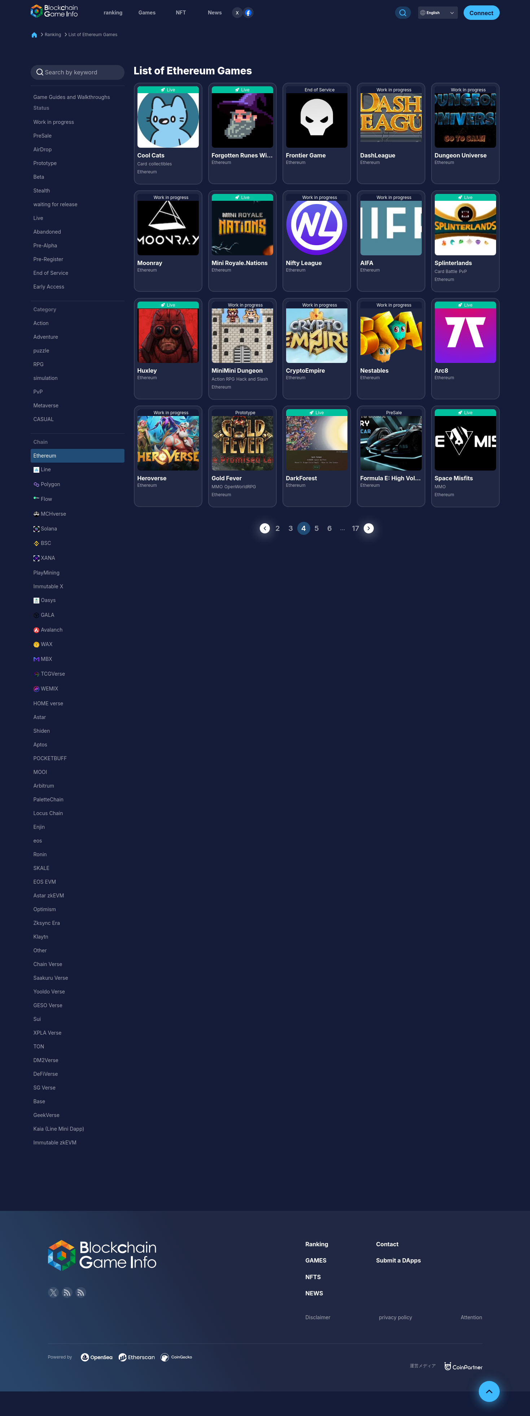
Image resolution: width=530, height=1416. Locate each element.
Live (38, 218)
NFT (181, 12)
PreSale (43, 136)
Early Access (49, 286)
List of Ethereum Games (93, 34)
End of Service (51, 273)
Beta (39, 177)
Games (147, 12)
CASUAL (44, 419)
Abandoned (47, 232)
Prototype (45, 163)
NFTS (313, 1277)
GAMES (316, 1260)
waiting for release (56, 204)
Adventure (46, 337)
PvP (38, 392)
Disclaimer (318, 1317)
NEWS (314, 1293)
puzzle (41, 350)
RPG (39, 364)
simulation (46, 378)
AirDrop (43, 149)
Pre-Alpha (45, 245)
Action (41, 323)
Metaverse (46, 405)
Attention (471, 1317)
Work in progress (54, 122)
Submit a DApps (398, 1260)
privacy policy (395, 1317)
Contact (387, 1244)
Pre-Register (48, 259)
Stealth (42, 190)
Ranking (53, 34)
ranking (113, 12)
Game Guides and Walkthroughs (72, 97)
